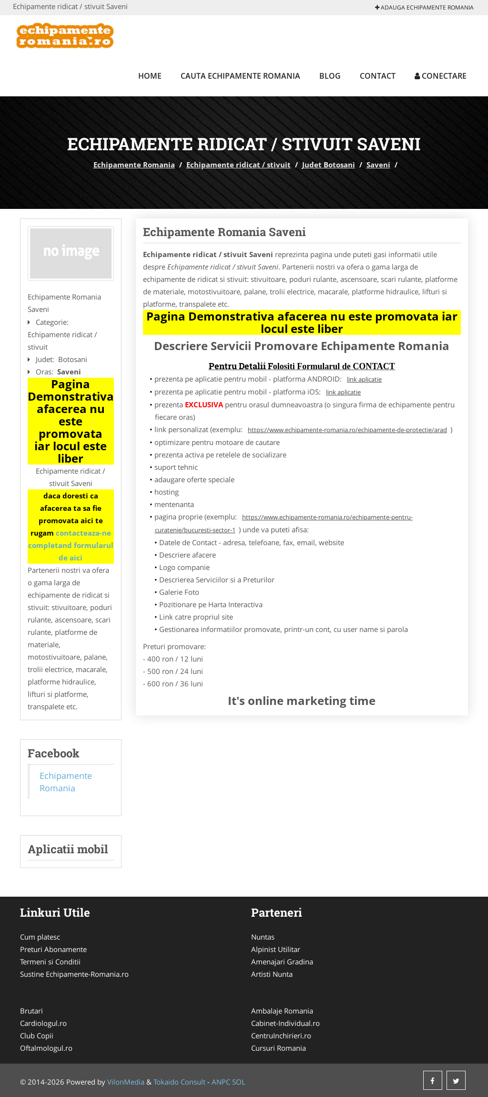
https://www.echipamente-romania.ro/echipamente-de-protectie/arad (347, 429)
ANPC (221, 1082)
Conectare (441, 76)
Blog (330, 76)
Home (150, 76)
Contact (378, 76)
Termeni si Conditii (50, 961)
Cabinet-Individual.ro (285, 1023)
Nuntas (262, 937)
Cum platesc (40, 937)
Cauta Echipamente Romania (240, 76)
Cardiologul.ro (43, 1023)
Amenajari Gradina (282, 961)
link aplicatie (364, 379)
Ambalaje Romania (282, 1010)
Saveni (378, 164)
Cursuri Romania (278, 1048)
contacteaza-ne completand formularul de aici (70, 545)
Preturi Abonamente (53, 949)
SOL (238, 1082)
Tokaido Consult (179, 1082)
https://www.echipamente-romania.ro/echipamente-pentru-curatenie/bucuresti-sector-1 (284, 523)
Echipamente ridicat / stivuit (238, 164)
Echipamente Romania (134, 164)
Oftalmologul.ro (46, 1048)
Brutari (31, 1010)
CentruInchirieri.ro (281, 1035)
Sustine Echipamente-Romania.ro (74, 974)
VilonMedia (125, 1082)
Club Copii (36, 1035)
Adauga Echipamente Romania (424, 7)
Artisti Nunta (272, 974)
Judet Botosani (328, 164)
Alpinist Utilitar (275, 949)
